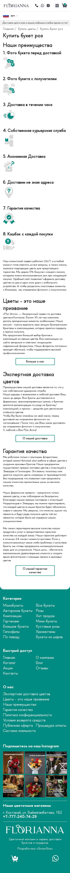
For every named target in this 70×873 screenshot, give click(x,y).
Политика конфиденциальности (27, 715)
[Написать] (42, 6)
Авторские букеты (17, 611)
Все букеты (45, 605)
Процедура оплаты (51, 725)
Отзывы (42, 668)
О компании (45, 658)
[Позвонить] (37, 6)
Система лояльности (19, 731)
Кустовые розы (48, 626)
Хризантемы (45, 632)
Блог (39, 663)
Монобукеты (13, 605)
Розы (40, 611)
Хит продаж (45, 616)
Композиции (12, 616)
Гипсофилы (11, 632)
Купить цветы (27, 29)
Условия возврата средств (24, 720)
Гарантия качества (18, 710)
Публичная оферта (18, 725)
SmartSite (44, 848)
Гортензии (11, 621)
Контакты (10, 673)
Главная (8, 29)
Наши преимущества (19, 704)
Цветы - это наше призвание (26, 699)
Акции (8, 668)
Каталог (9, 663)
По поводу (11, 637)
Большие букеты (16, 626)
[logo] (16, 6)
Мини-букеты (46, 621)
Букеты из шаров (49, 637)
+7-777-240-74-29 (20, 817)
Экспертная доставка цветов (26, 694)
